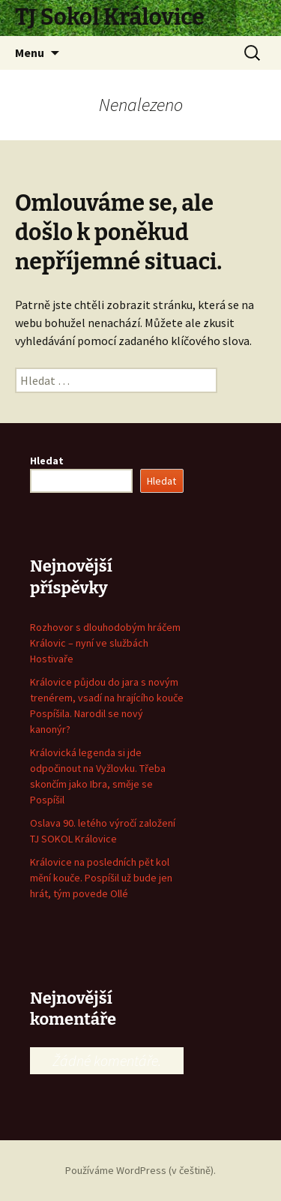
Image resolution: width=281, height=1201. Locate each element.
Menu (29, 52)
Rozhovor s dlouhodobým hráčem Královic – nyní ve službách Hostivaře (105, 642)
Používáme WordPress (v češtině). (140, 1170)
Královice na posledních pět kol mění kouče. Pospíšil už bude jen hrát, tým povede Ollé (101, 877)
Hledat (47, 460)
